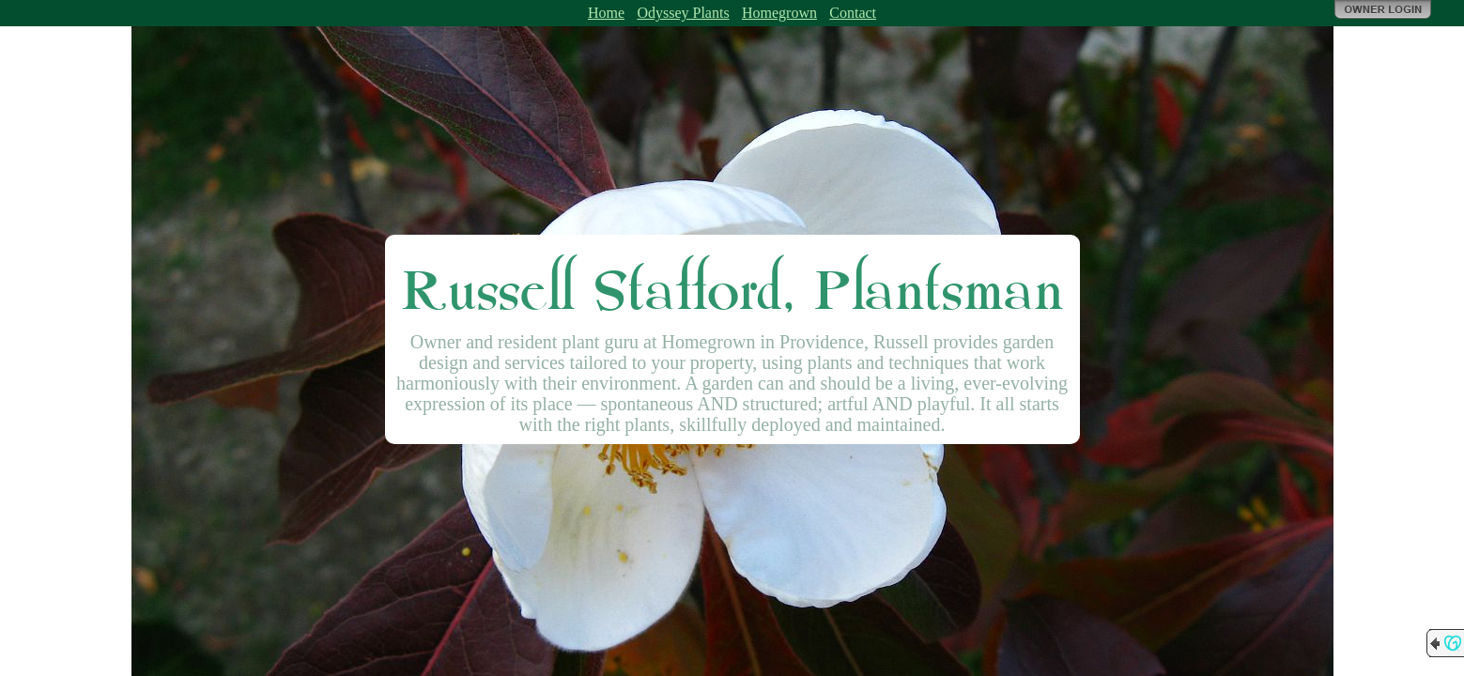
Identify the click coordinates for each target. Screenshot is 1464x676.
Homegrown (779, 13)
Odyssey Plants (683, 13)
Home (606, 13)
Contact (852, 13)
